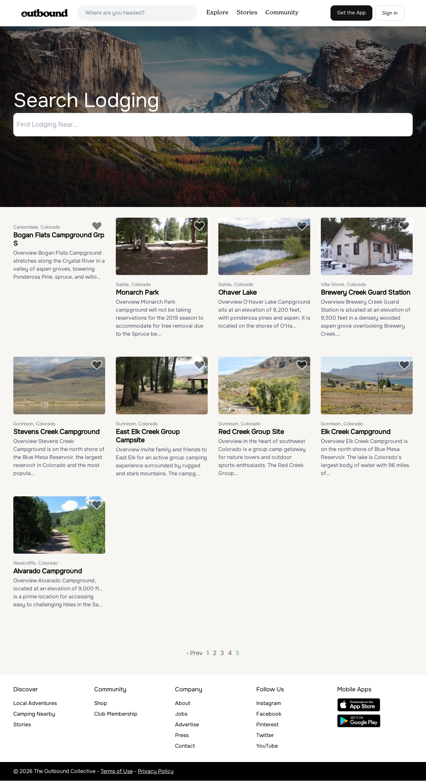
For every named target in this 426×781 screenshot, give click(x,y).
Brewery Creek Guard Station (365, 293)
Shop (100, 703)
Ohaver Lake (237, 293)
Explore (217, 13)
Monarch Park (137, 293)
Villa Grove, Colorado (343, 285)
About (182, 703)
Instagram (268, 703)
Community (282, 13)
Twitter (265, 735)
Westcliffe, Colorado (35, 563)
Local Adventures (35, 703)
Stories (247, 13)
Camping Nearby (34, 714)
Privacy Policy (156, 771)
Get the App (351, 12)
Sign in (390, 13)
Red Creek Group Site (251, 432)
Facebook (268, 714)
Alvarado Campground (47, 571)
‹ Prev (195, 653)
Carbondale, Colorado (36, 227)
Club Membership (115, 714)
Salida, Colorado (133, 285)
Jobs (181, 714)
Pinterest (267, 724)
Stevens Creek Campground (56, 432)
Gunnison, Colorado (34, 424)
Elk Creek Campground (355, 432)
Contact (185, 746)
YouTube (267, 746)
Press (182, 735)
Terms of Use (117, 771)
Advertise (187, 724)
